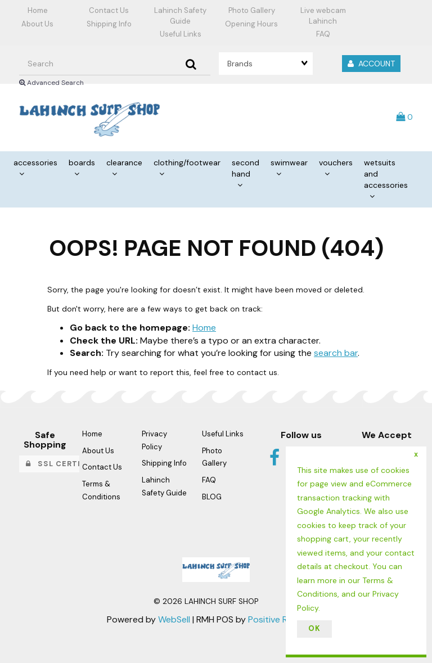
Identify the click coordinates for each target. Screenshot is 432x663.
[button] (404, 117)
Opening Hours (251, 24)
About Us (37, 24)
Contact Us (109, 10)
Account (371, 63)
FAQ (323, 34)
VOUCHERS (336, 162)
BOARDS (82, 162)
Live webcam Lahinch (323, 16)
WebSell (174, 619)
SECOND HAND (245, 168)
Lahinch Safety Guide (180, 16)
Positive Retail (276, 619)
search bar (336, 353)
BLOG (212, 497)
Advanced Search (51, 82)
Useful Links (180, 34)
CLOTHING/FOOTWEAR (187, 162)
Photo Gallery (251, 10)
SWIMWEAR (289, 162)
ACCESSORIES (35, 162)
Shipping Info (109, 24)
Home (38, 10)
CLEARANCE (124, 162)
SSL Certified (62, 463)
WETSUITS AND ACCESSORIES (386, 173)
